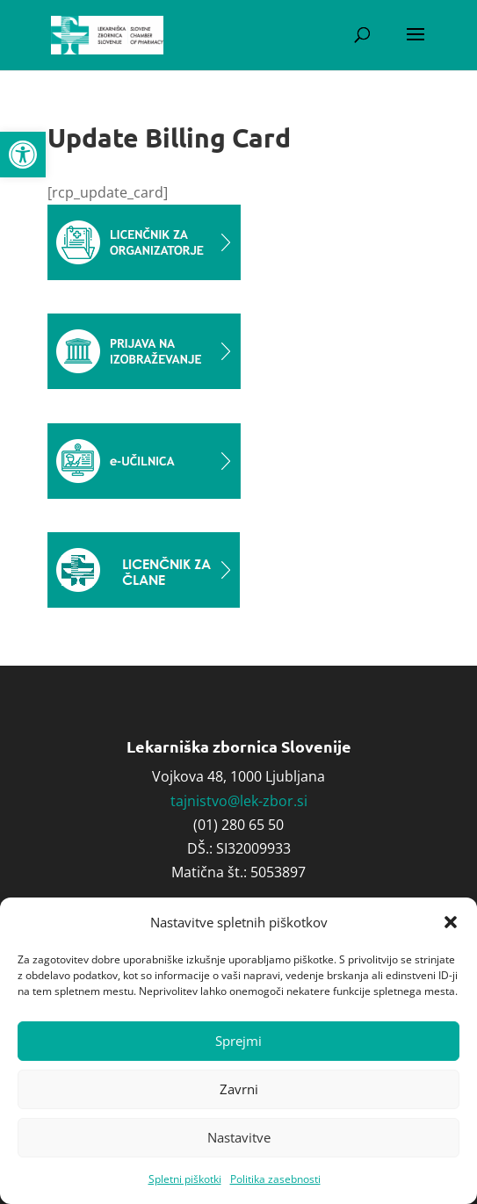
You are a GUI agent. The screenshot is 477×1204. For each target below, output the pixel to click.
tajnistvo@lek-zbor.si (238, 801)
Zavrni (239, 1089)
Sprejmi (238, 1040)
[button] (23, 154)
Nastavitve (239, 1137)
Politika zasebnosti (275, 1179)
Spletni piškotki (184, 1179)
